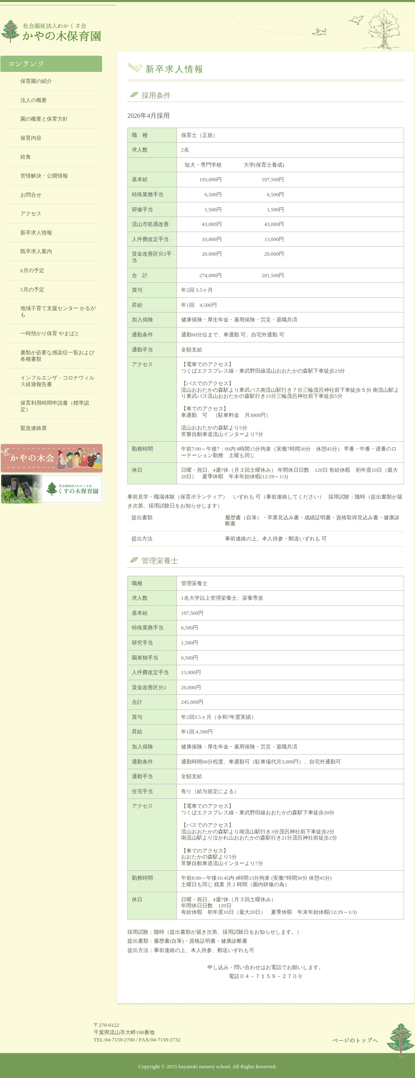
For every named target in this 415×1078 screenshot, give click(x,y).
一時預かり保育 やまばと (50, 333)
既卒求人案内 (36, 251)
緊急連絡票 (33, 428)
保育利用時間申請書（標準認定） (54, 406)
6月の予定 (32, 270)
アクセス (31, 213)
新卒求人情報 (36, 233)
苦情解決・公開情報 (44, 176)
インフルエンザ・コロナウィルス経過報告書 (57, 381)
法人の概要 (33, 100)
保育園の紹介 (36, 81)
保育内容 (31, 138)
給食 (25, 157)
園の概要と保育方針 (44, 119)
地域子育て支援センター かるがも (58, 311)
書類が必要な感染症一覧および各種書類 (57, 355)
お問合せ (31, 195)
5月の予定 (32, 289)
